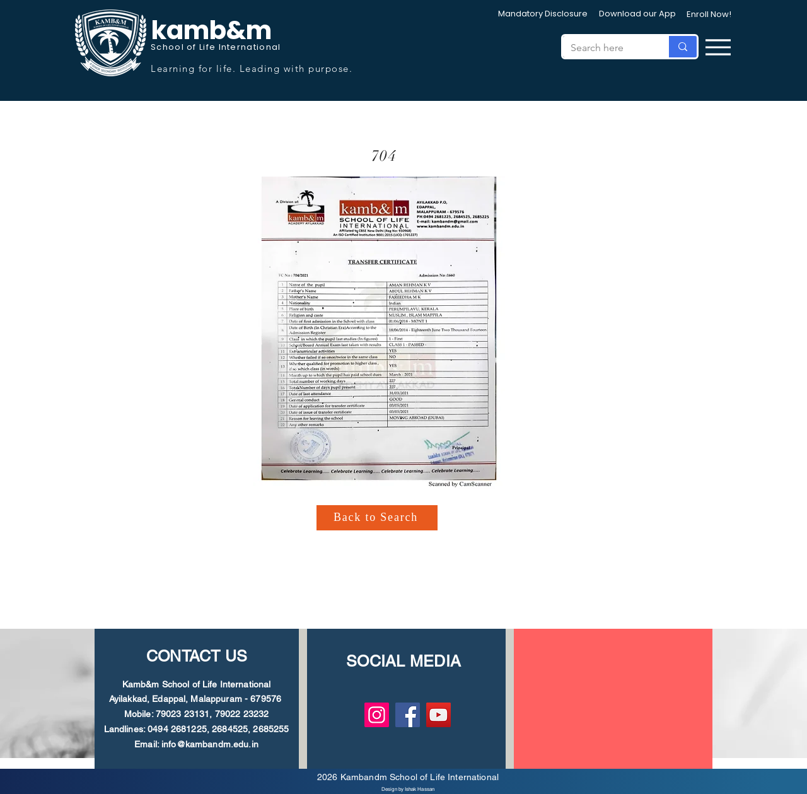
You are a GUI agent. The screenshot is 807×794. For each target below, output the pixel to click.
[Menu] (718, 47)
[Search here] (606, 48)
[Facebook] (407, 715)
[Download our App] (637, 14)
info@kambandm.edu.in (209, 744)
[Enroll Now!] (709, 14)
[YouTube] (438, 715)
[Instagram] (376, 715)
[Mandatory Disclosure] (543, 14)
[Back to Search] (377, 517)
